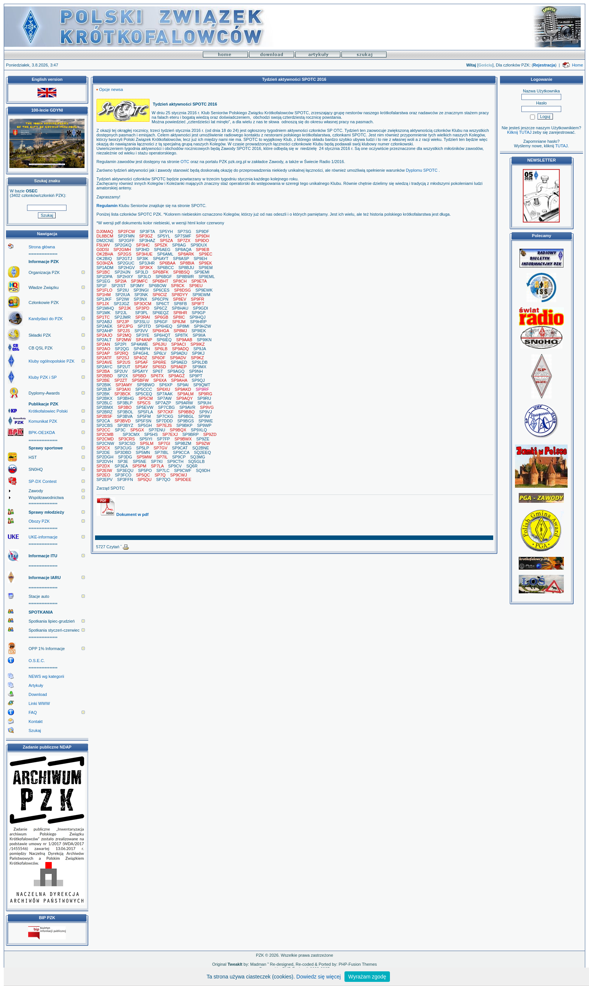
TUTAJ (561, 146)
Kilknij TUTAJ (519, 132)
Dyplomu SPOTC (421, 170)
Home (577, 65)
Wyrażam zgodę (367, 977)
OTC (185, 161)
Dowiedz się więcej (318, 977)
